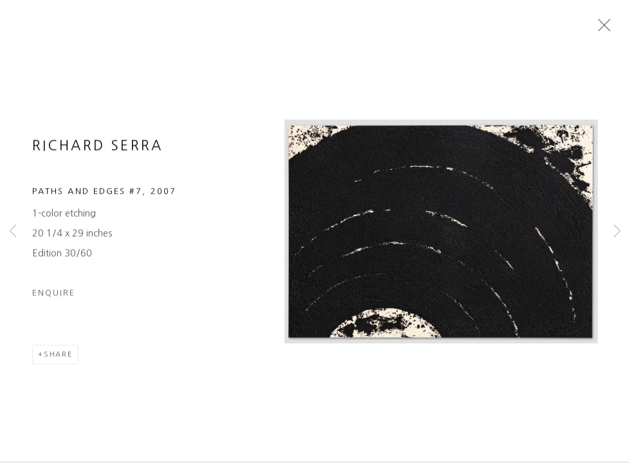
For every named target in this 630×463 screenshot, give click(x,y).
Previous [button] (13, 231)
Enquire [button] (53, 295)
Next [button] (617, 231)
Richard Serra (97, 149)
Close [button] (601, 29)
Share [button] (58, 357)
